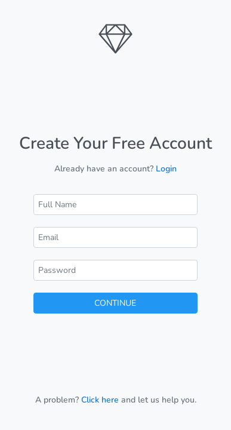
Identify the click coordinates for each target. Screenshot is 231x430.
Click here (100, 400)
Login (166, 168)
